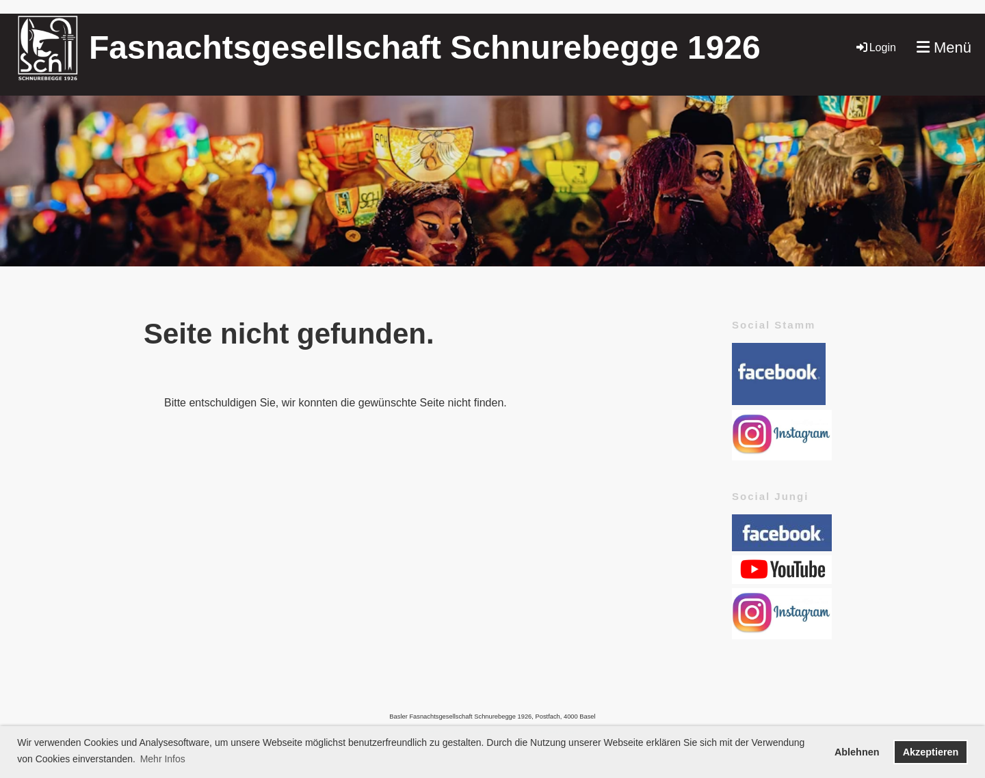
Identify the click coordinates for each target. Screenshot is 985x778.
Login (875, 47)
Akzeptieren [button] (931, 752)
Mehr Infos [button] (162, 758)
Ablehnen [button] (857, 752)
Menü (944, 47)
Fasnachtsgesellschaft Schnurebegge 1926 (425, 47)
